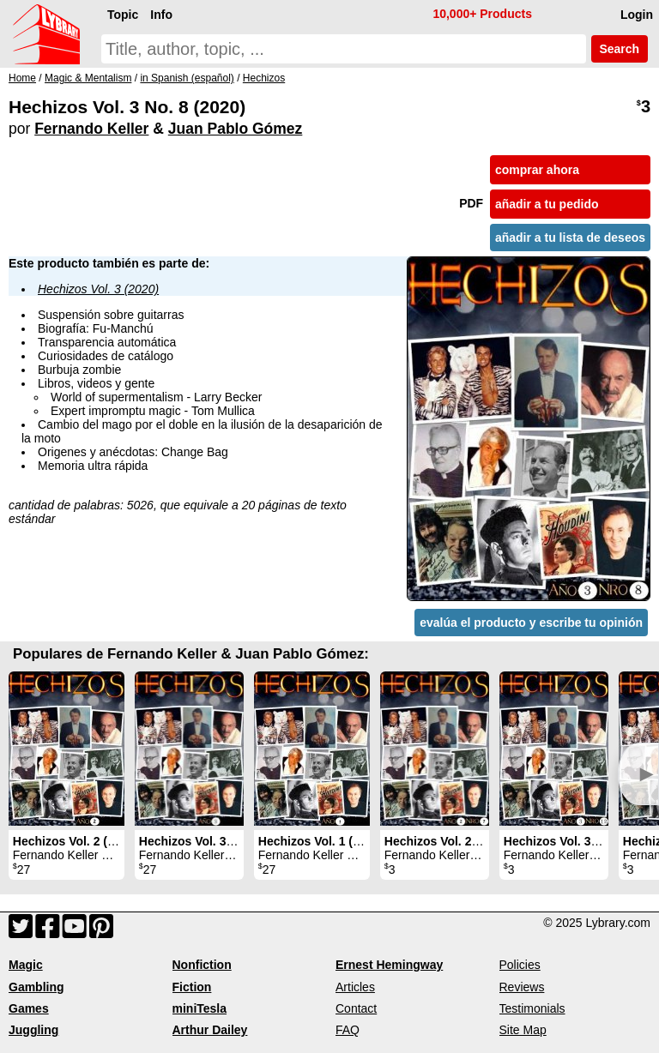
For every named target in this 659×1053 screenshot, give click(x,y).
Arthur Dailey (210, 1030)
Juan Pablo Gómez (235, 128)
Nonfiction (202, 965)
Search (619, 49)
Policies (520, 965)
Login (636, 14)
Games (29, 1008)
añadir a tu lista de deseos (570, 237)
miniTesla (199, 1008)
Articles (355, 987)
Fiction (192, 987)
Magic (26, 965)
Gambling (36, 987)
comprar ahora (537, 170)
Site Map (523, 1030)
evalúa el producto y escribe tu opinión (531, 622)
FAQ (348, 1030)
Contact (356, 1008)
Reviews (522, 987)
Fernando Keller (91, 128)
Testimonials (532, 1008)
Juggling (33, 1030)
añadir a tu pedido (547, 204)
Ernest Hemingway (389, 965)
